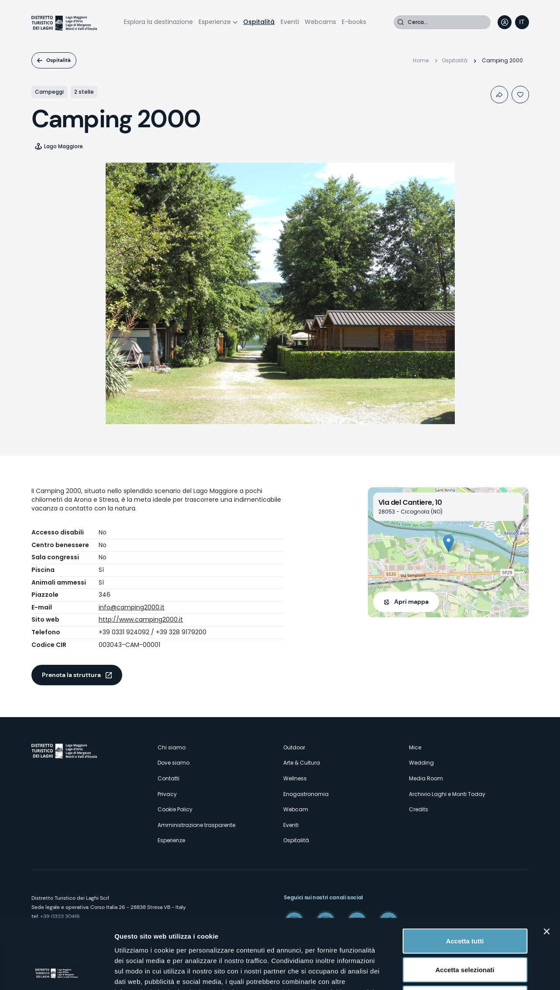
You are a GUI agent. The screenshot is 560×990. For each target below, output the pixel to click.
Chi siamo (172, 747)
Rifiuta (465, 932)
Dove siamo (173, 762)
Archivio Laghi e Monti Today (447, 794)
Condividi (499, 94)
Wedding (421, 762)
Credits (418, 809)
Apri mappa (411, 602)
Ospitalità (259, 21)
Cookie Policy (175, 809)
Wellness (295, 778)
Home (421, 60)
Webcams (320, 21)
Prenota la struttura (71, 675)
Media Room (426, 778)
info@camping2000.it (132, 607)
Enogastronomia (306, 794)
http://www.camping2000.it (141, 619)
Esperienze (215, 21)
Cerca (401, 22)
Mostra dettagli (459, 972)
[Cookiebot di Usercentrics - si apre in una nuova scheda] (56, 973)
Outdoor (294, 747)
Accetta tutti (465, 875)
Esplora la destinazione (158, 21)
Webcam (295, 809)
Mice (415, 747)
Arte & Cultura (301, 762)
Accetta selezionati (464, 904)
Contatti (168, 778)
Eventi (290, 21)
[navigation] (522, 22)
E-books (354, 21)
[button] (448, 543)
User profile (505, 22)
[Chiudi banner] (546, 866)
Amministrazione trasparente (196, 825)
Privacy (167, 794)
